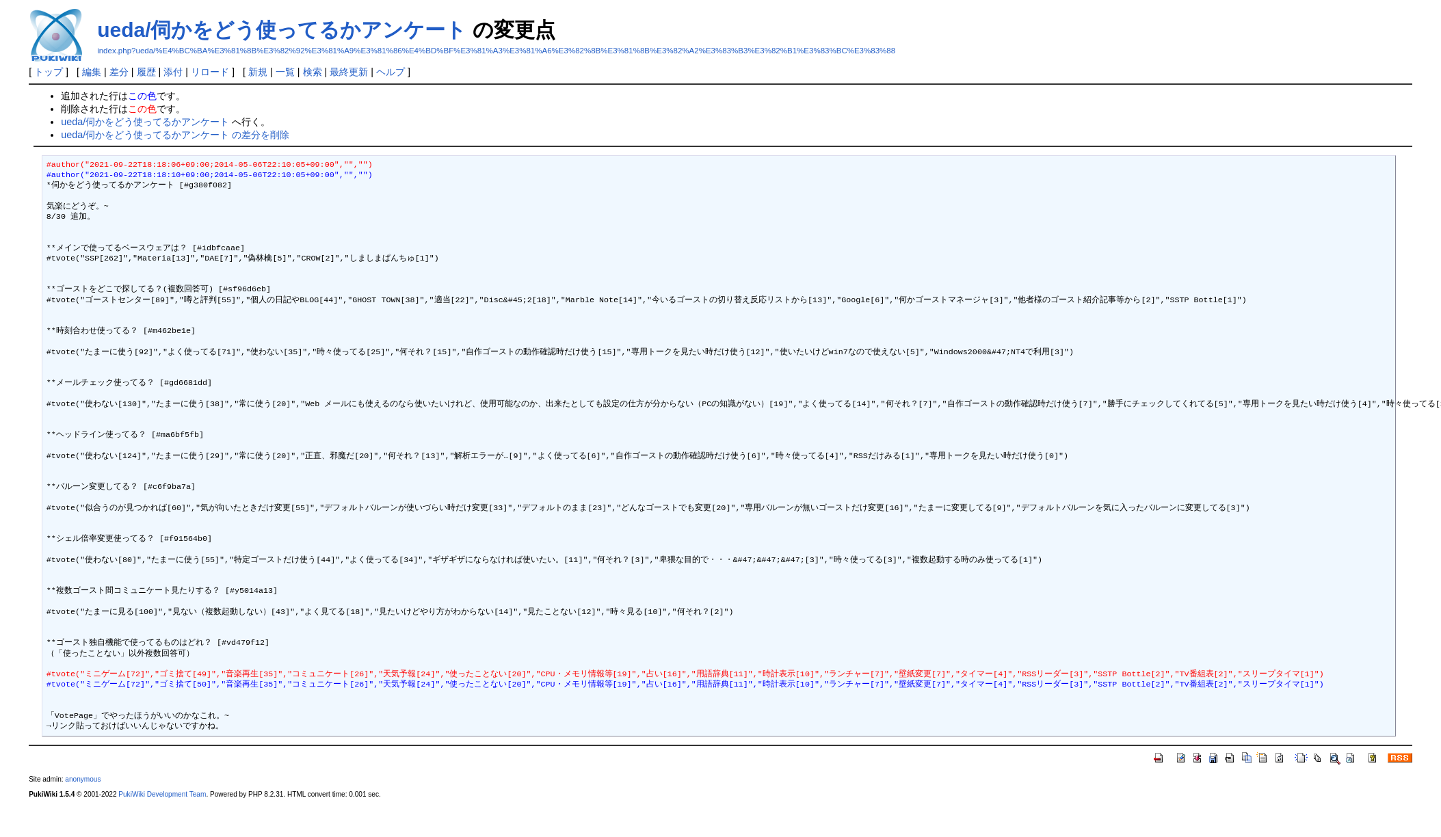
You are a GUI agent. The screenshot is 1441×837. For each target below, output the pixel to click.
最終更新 (349, 71)
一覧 (285, 71)
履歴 (146, 71)
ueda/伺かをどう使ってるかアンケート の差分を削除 (175, 134)
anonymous (83, 779)
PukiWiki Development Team (162, 794)
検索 (312, 71)
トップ (48, 71)
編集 (91, 71)
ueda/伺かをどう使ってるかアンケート (281, 29)
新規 (257, 71)
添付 (173, 71)
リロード (210, 71)
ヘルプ (390, 71)
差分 (119, 71)
